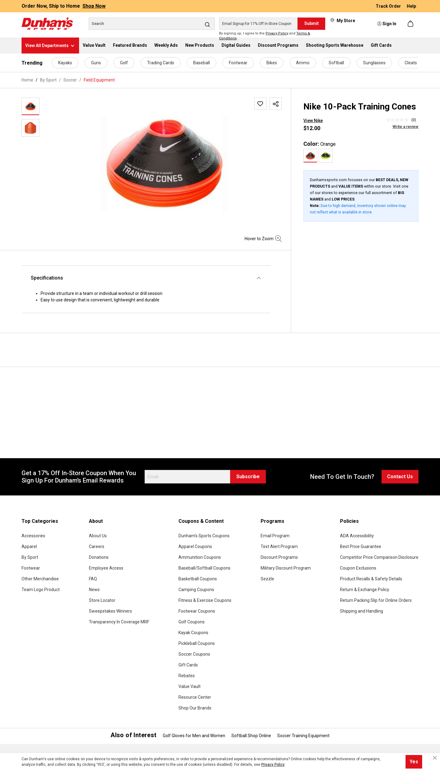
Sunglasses (374, 62)
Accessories (33, 535)
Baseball (201, 62)
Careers (96, 546)
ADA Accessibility (357, 535)
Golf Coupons (191, 621)
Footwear (238, 62)
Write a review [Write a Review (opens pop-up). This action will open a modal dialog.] (405, 127)
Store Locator (102, 600)
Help (411, 6)
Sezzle (267, 578)
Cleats (411, 62)
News (94, 589)
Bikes (271, 62)
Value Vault (189, 686)
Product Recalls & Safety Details (371, 578)
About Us (98, 535)
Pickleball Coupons (196, 643)
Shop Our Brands (194, 707)
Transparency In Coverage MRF (119, 621)
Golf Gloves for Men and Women (194, 735)
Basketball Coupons (197, 578)
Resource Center (194, 697)
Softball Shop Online (251, 735)
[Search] (152, 24)
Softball (336, 62)
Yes (414, 762)
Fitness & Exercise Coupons (204, 600)
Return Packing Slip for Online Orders (376, 600)
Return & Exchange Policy (364, 589)
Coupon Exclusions (358, 568)
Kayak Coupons (193, 632)
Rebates (186, 675)
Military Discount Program (286, 568)
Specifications (47, 278)
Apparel (29, 546)
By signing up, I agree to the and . (264, 36)
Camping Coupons (196, 589)
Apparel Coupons (195, 546)
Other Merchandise (40, 578)
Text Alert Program (279, 546)
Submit (311, 23)
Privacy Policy (277, 33)
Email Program (275, 535)
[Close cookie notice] (435, 758)
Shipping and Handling (361, 611)
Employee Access (106, 568)
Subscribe (248, 476)
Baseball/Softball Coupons (204, 568)
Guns (96, 62)
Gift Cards (188, 664)
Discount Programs (279, 557)
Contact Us (400, 476)
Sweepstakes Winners (110, 611)
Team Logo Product (41, 589)
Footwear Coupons (196, 611)
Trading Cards (160, 62)
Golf (124, 62)
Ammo (303, 62)
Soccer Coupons (194, 654)
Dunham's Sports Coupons (204, 535)
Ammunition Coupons (199, 557)
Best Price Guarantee (360, 546)
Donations (99, 557)
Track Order (389, 6)
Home (27, 79)
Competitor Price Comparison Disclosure (379, 557)
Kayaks (65, 62)
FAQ (93, 578)
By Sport (30, 557)
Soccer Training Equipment (303, 735)
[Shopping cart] (411, 23)
